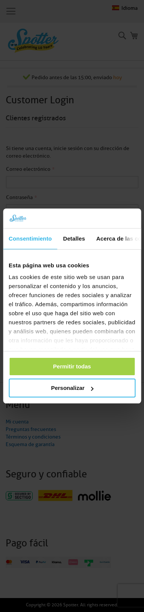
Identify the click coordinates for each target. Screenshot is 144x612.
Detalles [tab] (74, 238)
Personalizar (72, 388)
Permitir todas (72, 366)
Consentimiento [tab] (30, 238)
